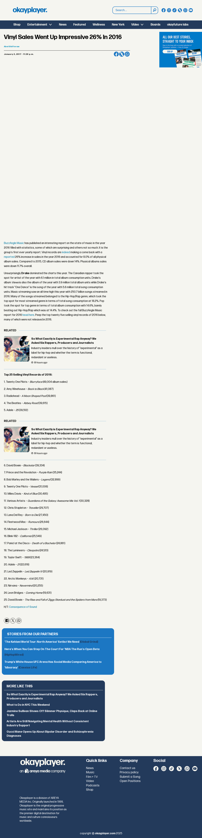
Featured (79, 24)
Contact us (127, 768)
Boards (155, 24)
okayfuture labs (177, 24)
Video (135, 24)
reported (9, 257)
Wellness (99, 24)
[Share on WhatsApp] (127, 54)
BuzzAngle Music (14, 243)
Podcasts (92, 785)
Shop (16, 24)
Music (90, 772)
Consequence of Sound (23, 607)
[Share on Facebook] (116, 54)
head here (28, 315)
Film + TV (92, 777)
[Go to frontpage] (30, 10)
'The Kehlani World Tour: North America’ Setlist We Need (51, 642)
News (62, 24)
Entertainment (37, 24)
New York (118, 24)
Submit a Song (130, 777)
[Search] (154, 10)
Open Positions (130, 781)
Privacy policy (129, 772)
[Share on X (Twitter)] (121, 54)
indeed (66, 252)
